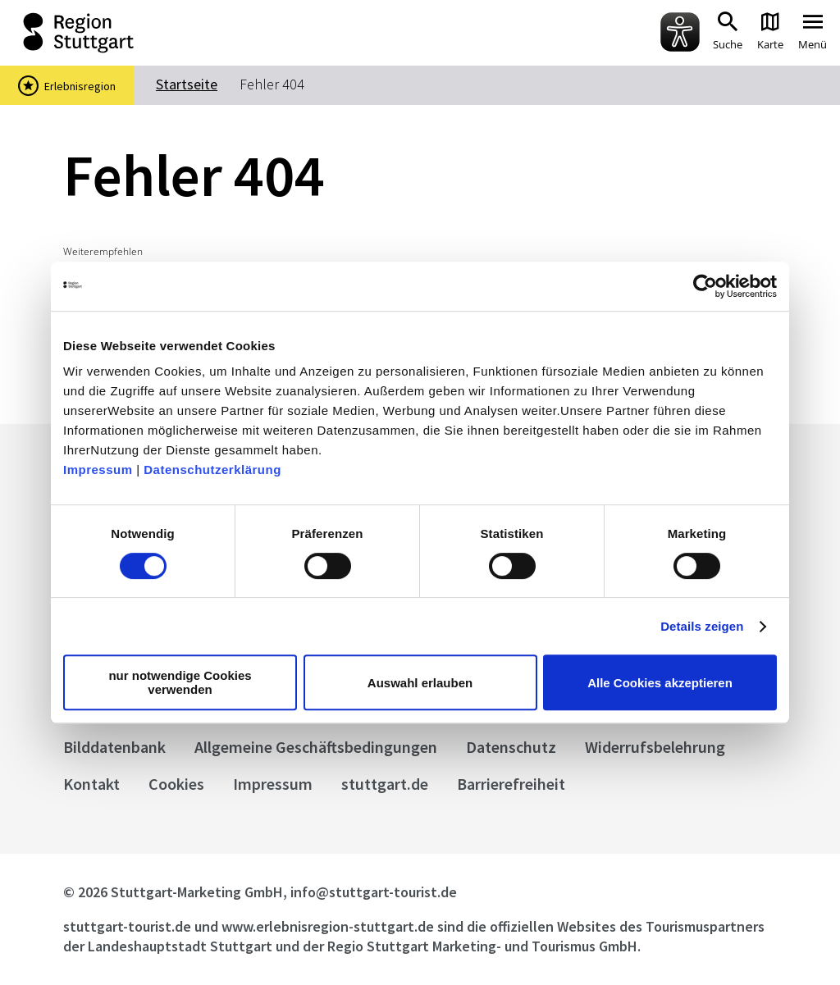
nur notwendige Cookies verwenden (179, 682)
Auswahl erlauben (420, 683)
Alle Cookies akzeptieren (660, 683)
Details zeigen (701, 626)
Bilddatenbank (114, 746)
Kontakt (91, 783)
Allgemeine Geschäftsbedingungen (315, 746)
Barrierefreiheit (511, 783)
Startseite (186, 84)
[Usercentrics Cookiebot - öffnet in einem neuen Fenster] (705, 286)
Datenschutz (511, 746)
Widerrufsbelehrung (655, 746)
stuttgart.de (384, 783)
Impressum (98, 470)
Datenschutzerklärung (212, 470)
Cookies (176, 783)
